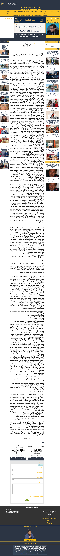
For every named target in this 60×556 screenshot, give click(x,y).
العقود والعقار (20, 11)
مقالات (40, 11)
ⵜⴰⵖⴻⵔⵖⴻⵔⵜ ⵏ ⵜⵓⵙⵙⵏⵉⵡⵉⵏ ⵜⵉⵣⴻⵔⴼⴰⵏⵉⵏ (30, 7)
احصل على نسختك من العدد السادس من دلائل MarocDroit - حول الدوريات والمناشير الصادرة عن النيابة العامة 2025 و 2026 (29, 35)
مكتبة (36, 11)
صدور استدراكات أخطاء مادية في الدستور (36, 457)
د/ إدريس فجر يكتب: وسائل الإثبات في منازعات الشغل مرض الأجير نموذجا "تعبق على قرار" (52, 179)
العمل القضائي (45, 12)
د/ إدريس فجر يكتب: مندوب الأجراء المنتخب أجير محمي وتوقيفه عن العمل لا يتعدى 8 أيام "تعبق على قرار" (52, 166)
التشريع (52, 11)
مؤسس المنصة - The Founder (30, 527)
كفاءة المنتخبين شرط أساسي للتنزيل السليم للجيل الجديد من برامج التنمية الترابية (4, 61)
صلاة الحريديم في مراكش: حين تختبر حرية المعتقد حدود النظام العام (53, 21)
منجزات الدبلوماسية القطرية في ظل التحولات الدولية (52, 150)
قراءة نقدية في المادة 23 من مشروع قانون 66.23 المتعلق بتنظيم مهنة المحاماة (4, 72)
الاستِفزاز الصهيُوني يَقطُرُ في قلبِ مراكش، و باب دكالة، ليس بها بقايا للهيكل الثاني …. (4, 94)
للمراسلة (14, 11)
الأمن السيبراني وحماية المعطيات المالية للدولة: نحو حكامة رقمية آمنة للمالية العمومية (4, 125)
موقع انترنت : (40, 477)
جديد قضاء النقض (8, 12)
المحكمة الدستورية (4, 103)
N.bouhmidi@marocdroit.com (30, 543)
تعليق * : (41, 482)
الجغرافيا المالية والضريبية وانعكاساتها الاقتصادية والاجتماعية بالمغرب (4, 83)
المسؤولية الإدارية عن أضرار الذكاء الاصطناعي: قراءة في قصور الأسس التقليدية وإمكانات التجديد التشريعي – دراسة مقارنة (52, 95)
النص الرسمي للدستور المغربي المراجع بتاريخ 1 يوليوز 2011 (18, 458)
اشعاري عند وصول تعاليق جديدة (36, 496)
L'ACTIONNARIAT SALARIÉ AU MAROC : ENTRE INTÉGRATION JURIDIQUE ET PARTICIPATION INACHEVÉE (4, 46)
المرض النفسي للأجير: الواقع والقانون (52, 108)
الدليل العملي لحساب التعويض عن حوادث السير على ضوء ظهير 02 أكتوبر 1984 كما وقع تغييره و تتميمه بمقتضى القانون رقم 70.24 (52, 122)
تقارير (32, 11)
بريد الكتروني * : (39, 472)
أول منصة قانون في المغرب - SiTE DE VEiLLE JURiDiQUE (30, 9)
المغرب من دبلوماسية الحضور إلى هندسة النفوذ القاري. (4, 136)
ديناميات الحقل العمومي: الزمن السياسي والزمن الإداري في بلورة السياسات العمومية (4, 160)
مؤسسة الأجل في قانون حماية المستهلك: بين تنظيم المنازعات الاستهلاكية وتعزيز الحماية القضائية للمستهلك (52, 136)
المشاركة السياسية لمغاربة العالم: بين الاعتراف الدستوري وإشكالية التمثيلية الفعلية (4, 113)
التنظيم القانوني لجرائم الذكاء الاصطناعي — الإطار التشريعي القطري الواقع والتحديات (52, 68)
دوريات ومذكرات (27, 11)
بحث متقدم (52, 46)
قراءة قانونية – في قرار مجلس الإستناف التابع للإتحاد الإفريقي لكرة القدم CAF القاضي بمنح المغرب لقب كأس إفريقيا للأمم (4, 147)
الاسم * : (41, 468)
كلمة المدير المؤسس (53, 18)
